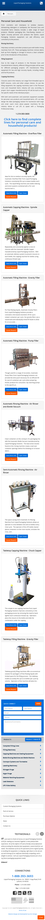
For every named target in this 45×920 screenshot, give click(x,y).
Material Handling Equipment (22, 778)
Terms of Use (22, 910)
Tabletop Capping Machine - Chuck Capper (22, 550)
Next (42, 834)
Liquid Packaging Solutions (22, 3)
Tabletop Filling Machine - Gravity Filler (20, 639)
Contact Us (6, 826)
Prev (37, 834)
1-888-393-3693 (41, 3)
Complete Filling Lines (22, 746)
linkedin (20, 893)
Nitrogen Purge (22, 770)
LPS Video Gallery (22, 785)
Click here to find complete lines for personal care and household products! (22, 122)
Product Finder (33, 739)
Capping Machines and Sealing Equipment (22, 754)
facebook (15, 893)
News (5, 821)
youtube (29, 893)
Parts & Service (8, 811)
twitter (25, 893)
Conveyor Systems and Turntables (22, 762)
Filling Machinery (22, 750)
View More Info (11, 193)
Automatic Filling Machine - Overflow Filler (22, 133)
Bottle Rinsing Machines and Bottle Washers (22, 758)
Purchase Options (9, 816)
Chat (41, 917)
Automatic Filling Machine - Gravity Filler (21, 277)
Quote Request (11, 197)
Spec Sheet (23, 193)
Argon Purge (22, 774)
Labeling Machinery (22, 766)
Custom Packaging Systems (12, 806)
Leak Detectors (22, 781)
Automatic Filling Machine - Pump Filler (21, 340)
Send (38, 704)
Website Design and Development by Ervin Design (22, 914)
